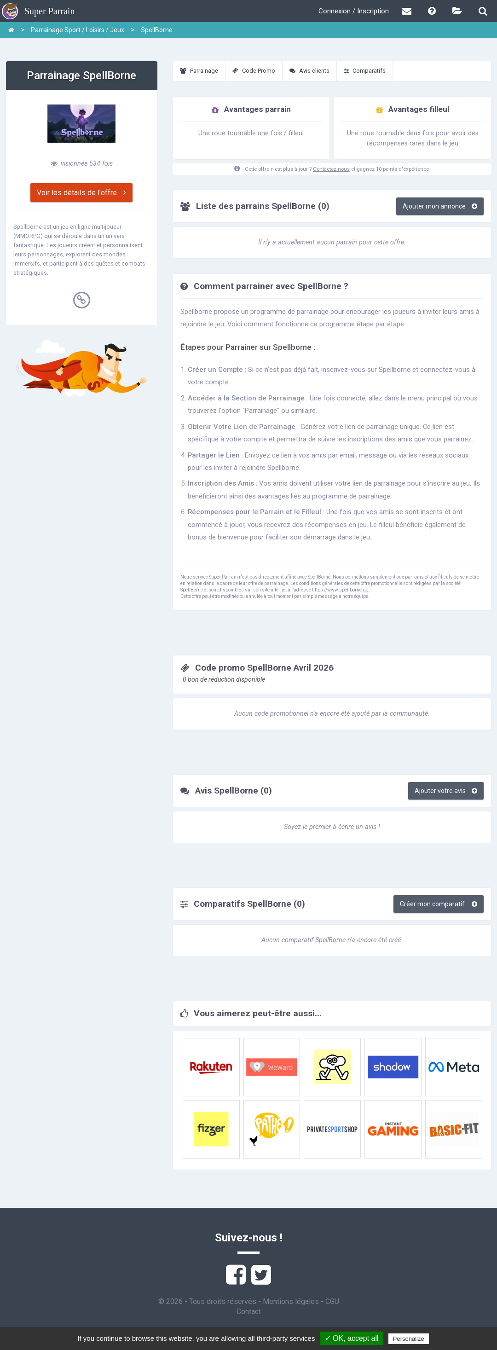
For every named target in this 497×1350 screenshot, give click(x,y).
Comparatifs (365, 70)
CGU (332, 1301)
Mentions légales (291, 1301)
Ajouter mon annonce (440, 206)
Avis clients (309, 70)
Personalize (408, 1338)
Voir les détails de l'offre (81, 192)
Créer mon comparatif (438, 904)
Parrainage (199, 70)
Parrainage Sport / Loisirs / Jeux (77, 30)
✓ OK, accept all (352, 1338)
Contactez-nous (331, 169)
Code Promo (253, 70)
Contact (249, 1311)
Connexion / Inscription (353, 11)
